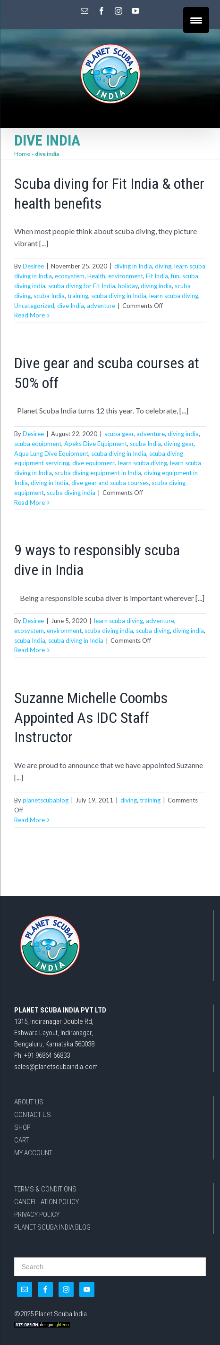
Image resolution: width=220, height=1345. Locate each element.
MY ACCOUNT (33, 1153)
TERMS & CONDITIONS (45, 1189)
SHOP (22, 1127)
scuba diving (153, 630)
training (78, 296)
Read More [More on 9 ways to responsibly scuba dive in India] (29, 650)
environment (125, 276)
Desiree (33, 266)
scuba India (49, 296)
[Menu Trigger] (196, 20)
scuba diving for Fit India (81, 286)
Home (22, 153)
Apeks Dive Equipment (95, 443)
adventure (101, 305)
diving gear (179, 443)
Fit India (157, 276)
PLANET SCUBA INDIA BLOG (52, 1227)
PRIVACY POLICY (36, 1214)
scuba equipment (37, 443)
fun (175, 276)
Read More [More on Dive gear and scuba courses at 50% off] (29, 502)
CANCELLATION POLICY (46, 1202)
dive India (70, 305)
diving (163, 266)
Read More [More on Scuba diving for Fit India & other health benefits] (29, 315)
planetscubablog (45, 800)
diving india (156, 286)
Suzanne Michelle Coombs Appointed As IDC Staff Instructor (91, 717)
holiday (128, 286)
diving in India (133, 266)
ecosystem (70, 276)
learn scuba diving (173, 296)
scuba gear (119, 434)
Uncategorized (34, 305)
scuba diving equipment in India (98, 473)
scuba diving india (71, 492)
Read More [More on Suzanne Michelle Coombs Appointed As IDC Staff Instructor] (29, 820)
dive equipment (93, 463)
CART (21, 1140)
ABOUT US (28, 1102)
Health (96, 276)
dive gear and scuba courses (110, 482)
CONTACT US (32, 1114)
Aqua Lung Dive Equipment (51, 453)
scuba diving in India (118, 296)
